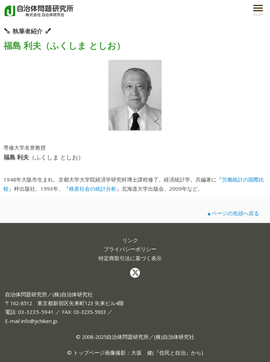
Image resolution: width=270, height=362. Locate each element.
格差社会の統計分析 (92, 188)
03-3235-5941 (36, 311)
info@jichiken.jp (39, 320)
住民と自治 (172, 352)
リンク (130, 240)
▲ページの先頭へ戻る (232, 213)
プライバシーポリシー (130, 249)
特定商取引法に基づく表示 (130, 258)
